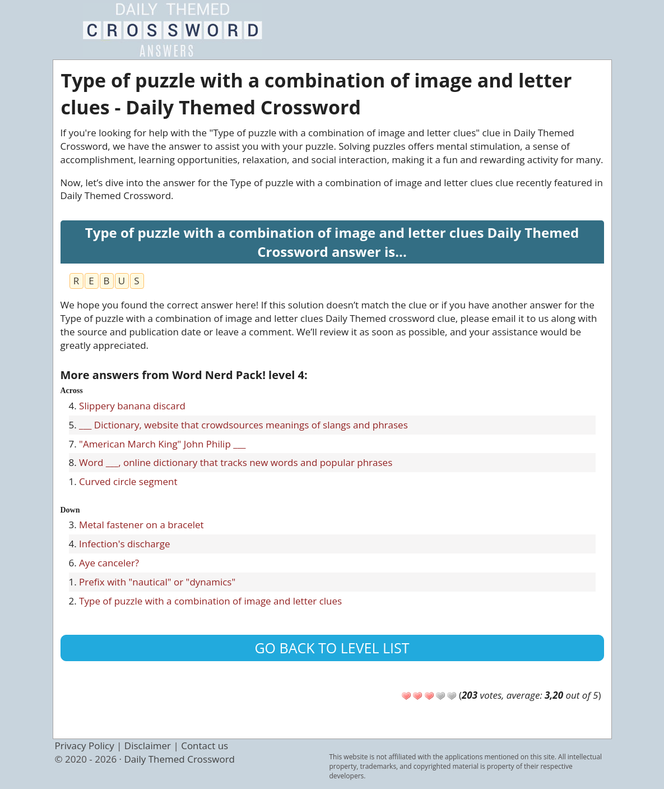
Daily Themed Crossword (179, 759)
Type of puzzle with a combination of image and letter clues (210, 600)
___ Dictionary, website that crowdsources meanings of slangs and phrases (243, 424)
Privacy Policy (84, 745)
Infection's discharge (124, 543)
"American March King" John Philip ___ (162, 443)
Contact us (204, 745)
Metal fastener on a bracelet (141, 524)
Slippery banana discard (132, 405)
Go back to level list (331, 647)
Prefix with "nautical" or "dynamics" (157, 581)
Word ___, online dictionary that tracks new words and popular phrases (235, 462)
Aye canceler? (109, 562)
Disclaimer (147, 745)
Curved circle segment (128, 481)
